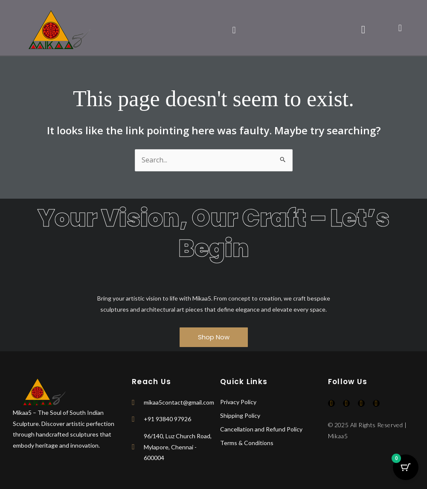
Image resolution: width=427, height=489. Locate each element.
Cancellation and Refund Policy (261, 429)
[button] (234, 29)
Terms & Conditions (246, 442)
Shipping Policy (240, 415)
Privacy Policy (238, 401)
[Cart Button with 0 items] (405, 467)
